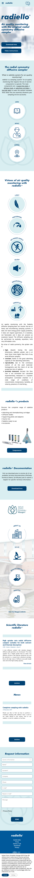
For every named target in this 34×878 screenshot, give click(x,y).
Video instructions (11, 51)
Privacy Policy (7, 811)
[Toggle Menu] (3, 3)
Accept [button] (5, 875)
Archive (17, 683)
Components (17, 450)
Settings (14, 875)
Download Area (11, 44)
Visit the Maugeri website (17, 612)
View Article (27, 663)
